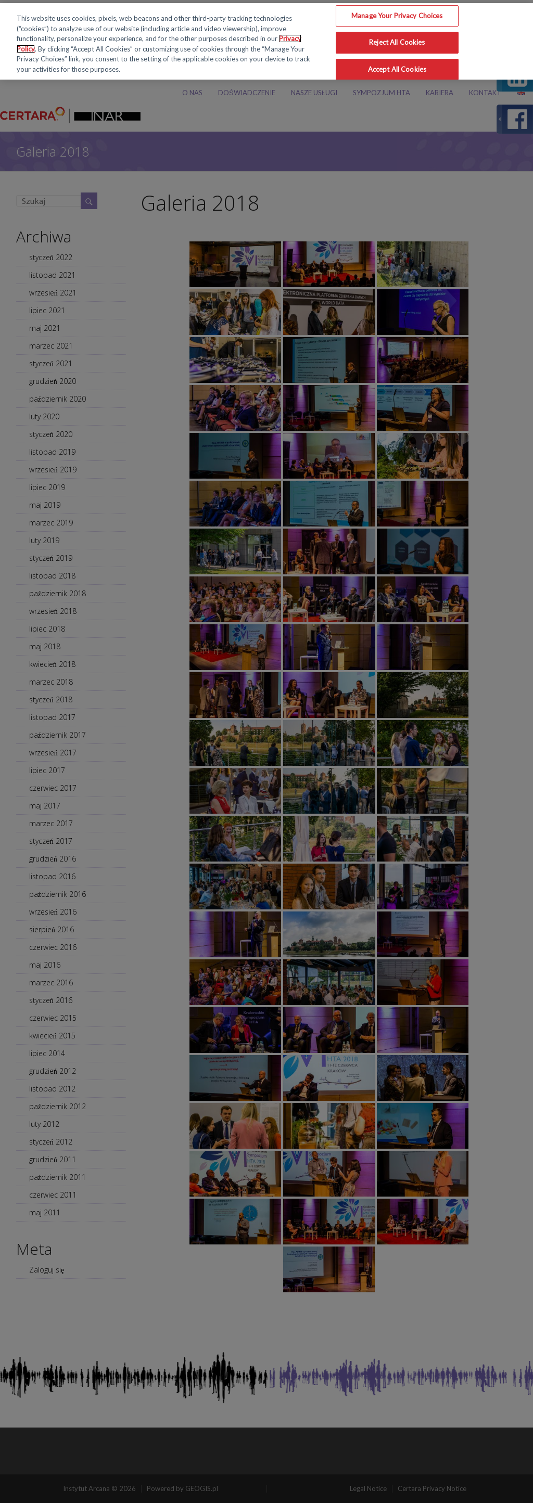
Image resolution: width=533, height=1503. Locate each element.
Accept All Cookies (397, 69)
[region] (266, 41)
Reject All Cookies (397, 42)
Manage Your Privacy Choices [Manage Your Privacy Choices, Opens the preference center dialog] (397, 15)
